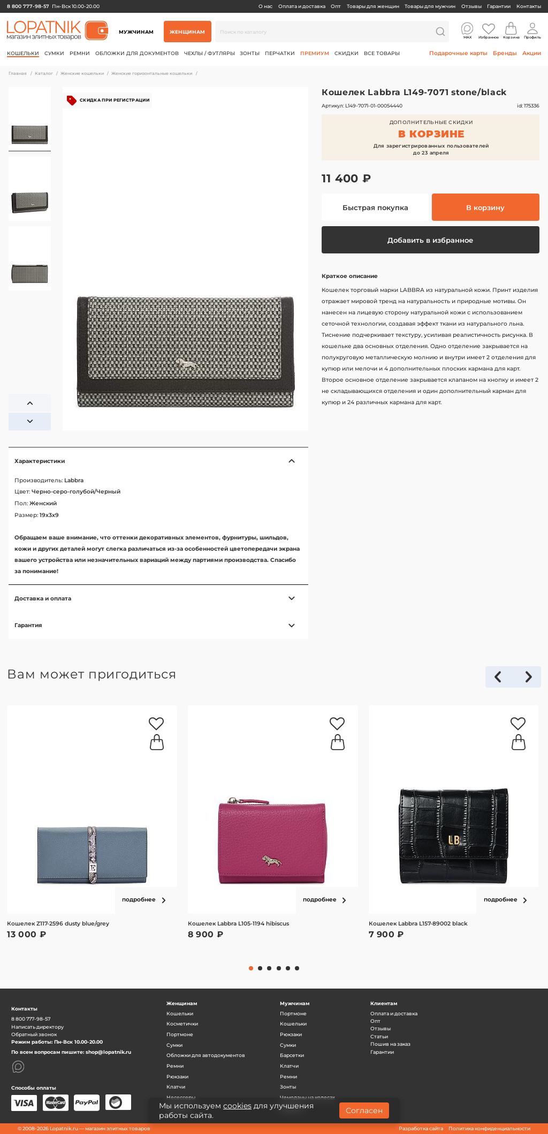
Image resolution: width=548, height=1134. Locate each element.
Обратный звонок (34, 1034)
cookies (237, 1105)
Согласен (364, 1110)
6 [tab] (297, 968)
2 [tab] (260, 968)
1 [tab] (251, 968)
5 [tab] (288, 968)
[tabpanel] (92, 830)
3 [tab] (269, 968)
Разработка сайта (421, 1128)
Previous (502, 681)
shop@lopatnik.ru (108, 1052)
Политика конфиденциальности (489, 1128)
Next (528, 681)
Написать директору (37, 1027)
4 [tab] (279, 968)
